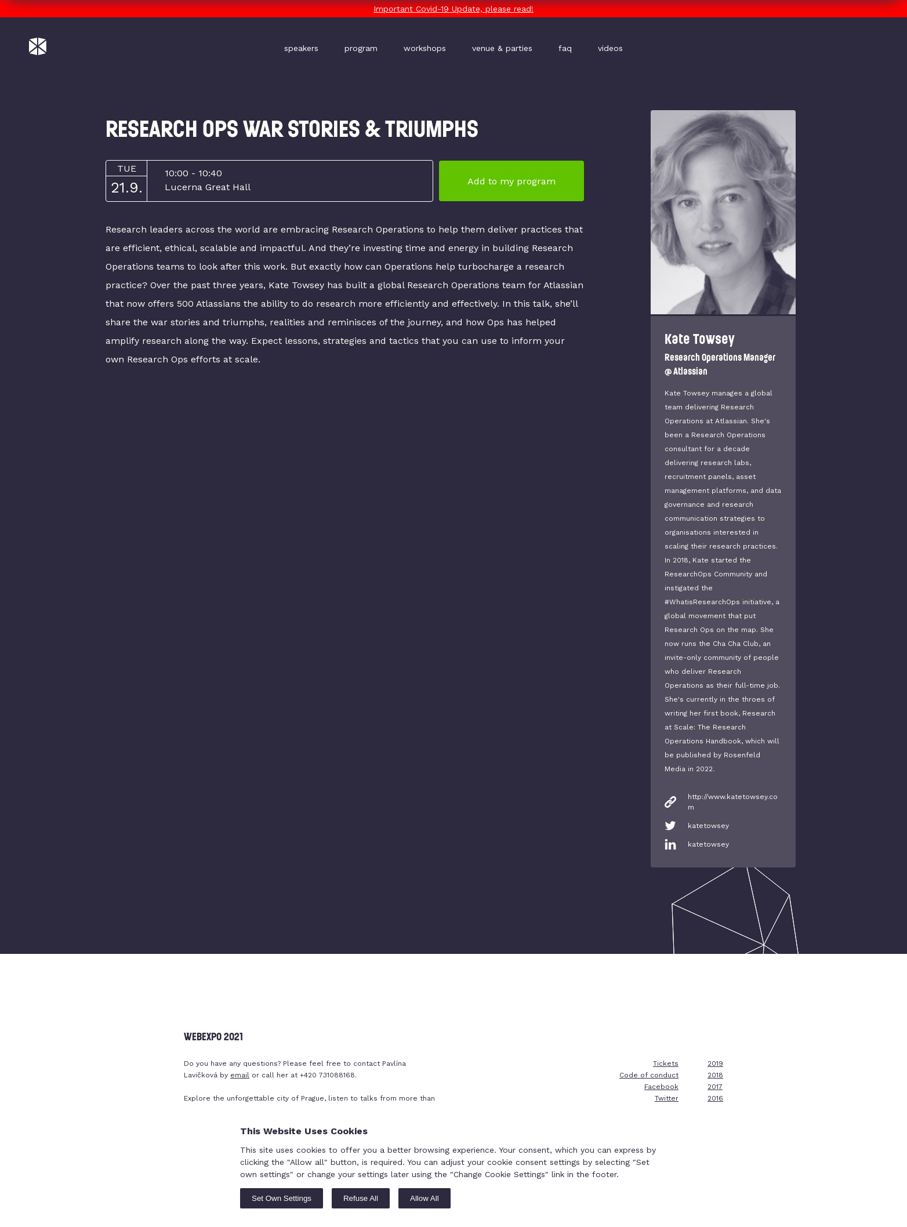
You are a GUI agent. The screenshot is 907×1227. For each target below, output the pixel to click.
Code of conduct (649, 1075)
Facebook (661, 1087)
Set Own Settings (281, 1198)
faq (565, 48)
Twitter (667, 1098)
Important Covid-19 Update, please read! (453, 8)
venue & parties (502, 48)
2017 (715, 1087)
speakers (301, 48)
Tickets (666, 1063)
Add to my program (511, 181)
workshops (425, 48)
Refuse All (360, 1198)
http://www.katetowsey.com (733, 802)
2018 (715, 1075)
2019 (715, 1063)
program (361, 48)
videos (610, 48)
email (239, 1075)
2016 (715, 1098)
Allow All (424, 1198)
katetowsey (708, 826)
